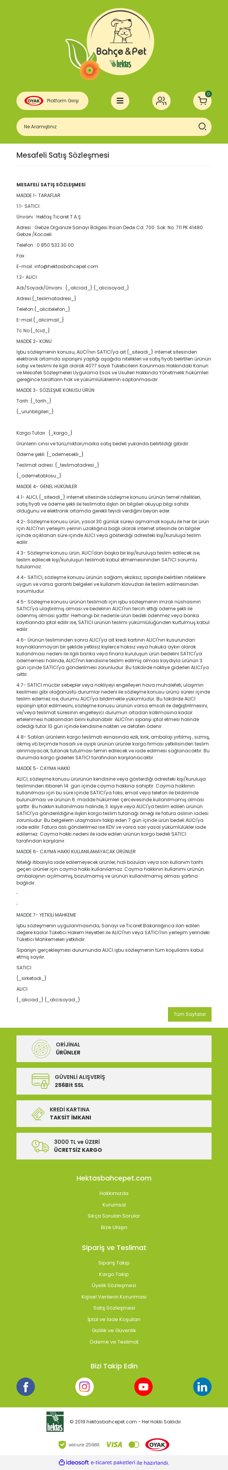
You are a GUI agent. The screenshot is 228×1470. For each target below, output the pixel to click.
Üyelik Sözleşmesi (114, 1285)
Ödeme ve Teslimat (114, 1341)
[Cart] (202, 101)
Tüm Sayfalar (190, 1014)
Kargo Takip (114, 1274)
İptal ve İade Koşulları (114, 1319)
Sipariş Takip (114, 1262)
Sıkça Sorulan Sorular (114, 1215)
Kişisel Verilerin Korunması (114, 1296)
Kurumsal (114, 1204)
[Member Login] (161, 101)
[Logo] (114, 42)
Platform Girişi (63, 100)
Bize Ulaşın (114, 1227)
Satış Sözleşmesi (114, 1308)
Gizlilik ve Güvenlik (114, 1330)
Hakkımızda (114, 1193)
